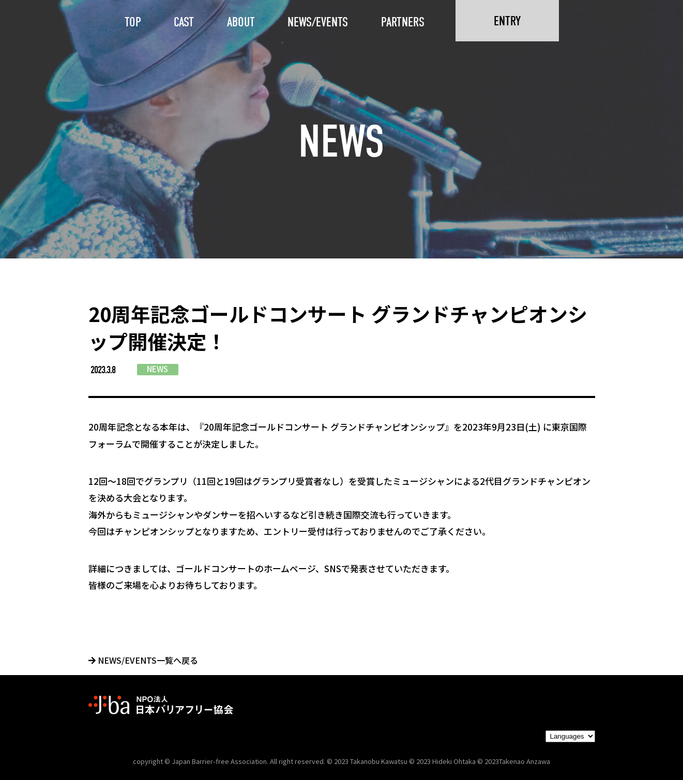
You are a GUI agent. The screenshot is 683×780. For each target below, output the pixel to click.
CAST (184, 21)
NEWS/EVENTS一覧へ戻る (143, 660)
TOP (133, 21)
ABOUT (241, 21)
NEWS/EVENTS (317, 21)
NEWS (157, 369)
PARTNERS (402, 21)
